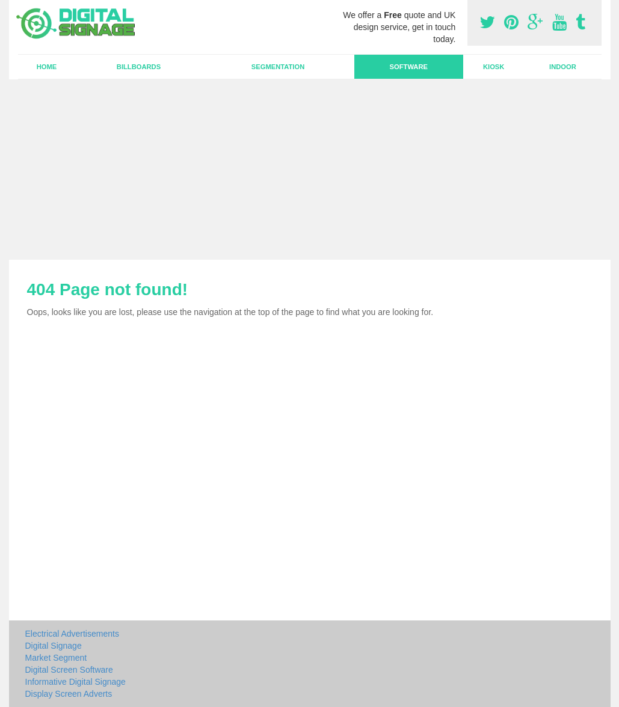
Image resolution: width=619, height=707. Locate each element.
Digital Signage (53, 645)
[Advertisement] (309, 169)
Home (47, 66)
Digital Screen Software (69, 670)
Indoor (562, 66)
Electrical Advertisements (72, 633)
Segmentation (277, 66)
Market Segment (56, 658)
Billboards (139, 66)
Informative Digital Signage (75, 682)
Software (409, 66)
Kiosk (493, 66)
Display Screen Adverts (68, 694)
